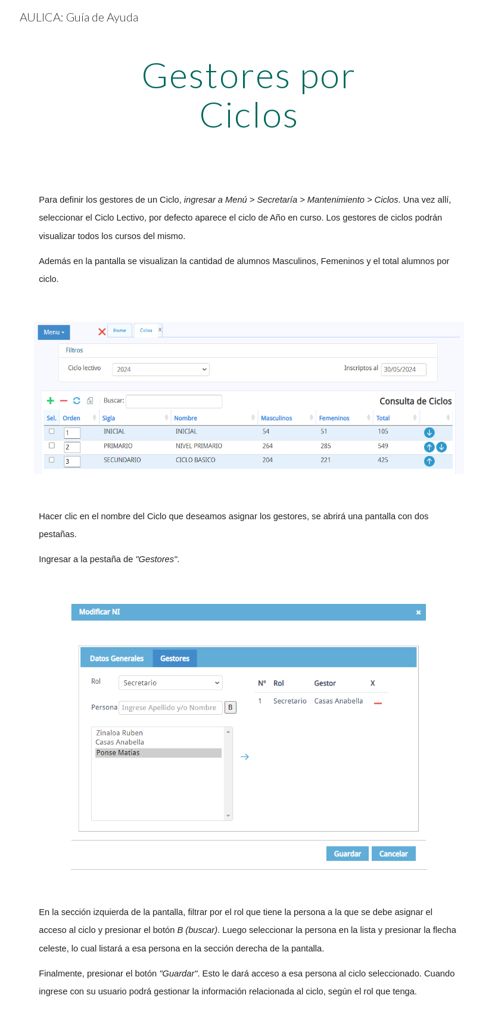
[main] (249, 94)
